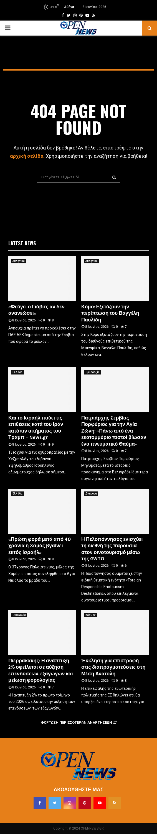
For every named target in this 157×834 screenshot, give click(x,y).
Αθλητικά (18, 261)
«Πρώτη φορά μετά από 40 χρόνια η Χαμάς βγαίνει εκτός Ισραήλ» (39, 546)
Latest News (22, 243)
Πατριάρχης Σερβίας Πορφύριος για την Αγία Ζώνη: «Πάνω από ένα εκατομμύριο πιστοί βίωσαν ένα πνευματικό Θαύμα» (113, 431)
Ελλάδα (17, 372)
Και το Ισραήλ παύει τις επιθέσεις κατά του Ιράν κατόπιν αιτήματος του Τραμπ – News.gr (35, 428)
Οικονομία (19, 614)
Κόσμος (90, 614)
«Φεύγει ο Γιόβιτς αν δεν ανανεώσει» (36, 310)
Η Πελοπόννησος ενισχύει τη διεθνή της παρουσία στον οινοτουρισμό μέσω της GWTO (112, 549)
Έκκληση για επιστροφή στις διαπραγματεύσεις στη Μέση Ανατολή (113, 667)
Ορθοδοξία (92, 372)
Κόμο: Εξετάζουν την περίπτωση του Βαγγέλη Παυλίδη (110, 313)
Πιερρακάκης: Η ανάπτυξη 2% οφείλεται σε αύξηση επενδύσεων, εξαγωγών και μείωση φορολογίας (40, 671)
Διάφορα (91, 493)
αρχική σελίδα (27, 156)
